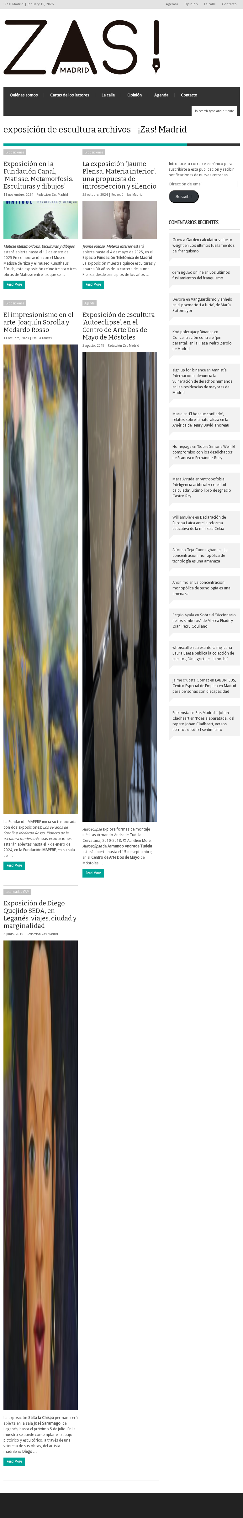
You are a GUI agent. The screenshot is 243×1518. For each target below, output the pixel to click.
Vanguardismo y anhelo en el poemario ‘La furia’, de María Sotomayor (202, 305)
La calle (210, 4)
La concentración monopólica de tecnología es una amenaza (200, 555)
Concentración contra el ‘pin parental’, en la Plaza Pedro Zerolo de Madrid (202, 343)
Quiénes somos (24, 95)
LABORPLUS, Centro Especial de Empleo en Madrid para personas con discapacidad (204, 686)
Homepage (181, 446)
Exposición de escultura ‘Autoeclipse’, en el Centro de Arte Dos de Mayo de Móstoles (118, 326)
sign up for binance (189, 370)
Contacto (229, 4)
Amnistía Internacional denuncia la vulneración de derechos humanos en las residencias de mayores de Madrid (202, 381)
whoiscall (180, 647)
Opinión (191, 4)
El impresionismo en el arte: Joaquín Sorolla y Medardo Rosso (38, 322)
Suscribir (183, 196)
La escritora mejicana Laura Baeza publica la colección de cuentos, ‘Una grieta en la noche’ (203, 653)
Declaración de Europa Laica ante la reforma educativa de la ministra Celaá (199, 523)
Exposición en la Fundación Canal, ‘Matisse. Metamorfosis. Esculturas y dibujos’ (38, 175)
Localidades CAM (17, 892)
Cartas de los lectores (69, 95)
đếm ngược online (188, 272)
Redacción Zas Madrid (52, 194)
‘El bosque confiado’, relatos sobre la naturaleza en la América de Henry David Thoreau (200, 419)
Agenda (172, 4)
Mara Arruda (183, 479)
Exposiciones (14, 152)
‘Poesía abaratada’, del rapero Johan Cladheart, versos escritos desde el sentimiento (203, 724)
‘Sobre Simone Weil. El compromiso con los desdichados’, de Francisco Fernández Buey (203, 452)
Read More (14, 284)
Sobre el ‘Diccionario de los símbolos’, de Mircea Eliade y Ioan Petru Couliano (204, 621)
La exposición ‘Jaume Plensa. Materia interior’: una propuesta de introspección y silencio (119, 175)
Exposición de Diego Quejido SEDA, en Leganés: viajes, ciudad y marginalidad (40, 914)
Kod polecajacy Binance (192, 332)
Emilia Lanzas (42, 338)
